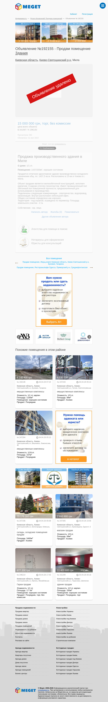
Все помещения (54, 258)
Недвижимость (21, 18)
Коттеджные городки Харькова (68, 670)
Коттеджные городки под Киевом (69, 659)
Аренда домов (20, 659)
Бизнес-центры (21, 673)
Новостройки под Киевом (66, 619)
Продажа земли (21, 622)
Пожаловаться (72, 212)
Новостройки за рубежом (66, 637)
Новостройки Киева (63, 615)
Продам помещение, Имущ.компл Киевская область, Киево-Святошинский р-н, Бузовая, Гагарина (56, 263)
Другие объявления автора (55, 216)
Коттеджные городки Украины (67, 652)
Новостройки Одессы (64, 626)
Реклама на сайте (22, 640)
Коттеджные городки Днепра (67, 662)
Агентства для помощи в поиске (49, 229)
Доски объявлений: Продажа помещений (46, 18)
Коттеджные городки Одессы (67, 666)
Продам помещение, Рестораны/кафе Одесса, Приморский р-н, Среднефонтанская (52, 268)
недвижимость (60, 144)
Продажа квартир (22, 611)
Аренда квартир (21, 652)
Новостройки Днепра (64, 622)
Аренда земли (20, 666)
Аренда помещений (22, 670)
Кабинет (73, 14)
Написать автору (39, 212)
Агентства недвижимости (25, 633)
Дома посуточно (21, 662)
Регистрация (87, 14)
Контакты (19, 637)
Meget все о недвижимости (25, 690)
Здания (21, 53)
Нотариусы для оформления (47, 240)
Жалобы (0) (56, 212)
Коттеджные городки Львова (67, 673)
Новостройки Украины (64, 611)
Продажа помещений (23, 626)
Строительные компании (65, 640)
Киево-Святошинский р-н (55, 60)
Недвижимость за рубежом (25, 630)
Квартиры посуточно (23, 655)
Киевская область (26, 60)
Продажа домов (21, 619)
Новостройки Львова (64, 633)
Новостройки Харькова (65, 630)
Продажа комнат (21, 615)
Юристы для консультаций (46, 243)
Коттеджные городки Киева (66, 655)
